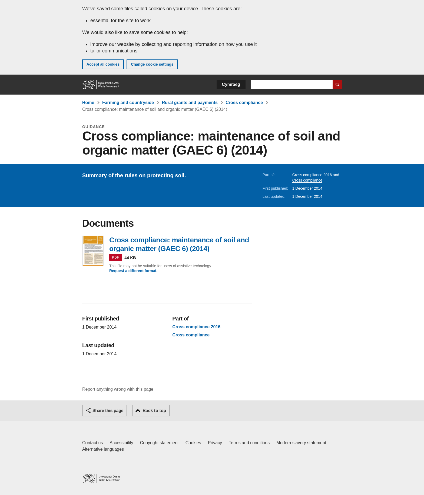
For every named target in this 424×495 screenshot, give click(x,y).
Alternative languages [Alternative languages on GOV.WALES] (103, 449)
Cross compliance (244, 102)
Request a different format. (133, 271)
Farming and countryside (128, 102)
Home (88, 102)
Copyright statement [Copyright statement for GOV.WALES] (159, 442)
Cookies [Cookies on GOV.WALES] (193, 442)
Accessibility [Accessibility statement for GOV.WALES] (121, 442)
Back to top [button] (154, 410)
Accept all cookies (103, 64)
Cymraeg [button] (231, 84)
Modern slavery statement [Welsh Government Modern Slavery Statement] (301, 442)
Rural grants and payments (190, 102)
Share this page (107, 410)
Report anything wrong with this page (117, 389)
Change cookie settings (152, 64)
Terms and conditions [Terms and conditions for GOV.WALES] (249, 442)
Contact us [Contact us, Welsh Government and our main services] (92, 442)
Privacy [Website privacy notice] (215, 442)
